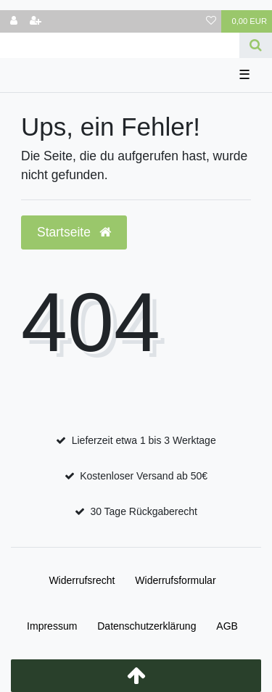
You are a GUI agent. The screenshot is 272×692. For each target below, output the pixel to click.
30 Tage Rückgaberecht (143, 511)
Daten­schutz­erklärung (146, 626)
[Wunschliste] (211, 21)
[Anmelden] (13, 21)
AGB (227, 626)
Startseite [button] (74, 232)
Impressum (52, 626)
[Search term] (119, 45)
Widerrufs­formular (175, 580)
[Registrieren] (35, 21)
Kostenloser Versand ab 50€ (143, 476)
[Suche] (255, 45)
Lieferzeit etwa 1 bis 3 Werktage (144, 440)
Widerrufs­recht (82, 580)
